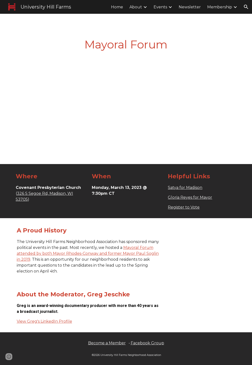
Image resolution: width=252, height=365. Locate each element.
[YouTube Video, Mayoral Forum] (126, 106)
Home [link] (117, 7)
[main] (126, 44)
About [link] (135, 7)
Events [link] (160, 7)
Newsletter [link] (190, 7)
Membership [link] (219, 7)
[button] (246, 7)
